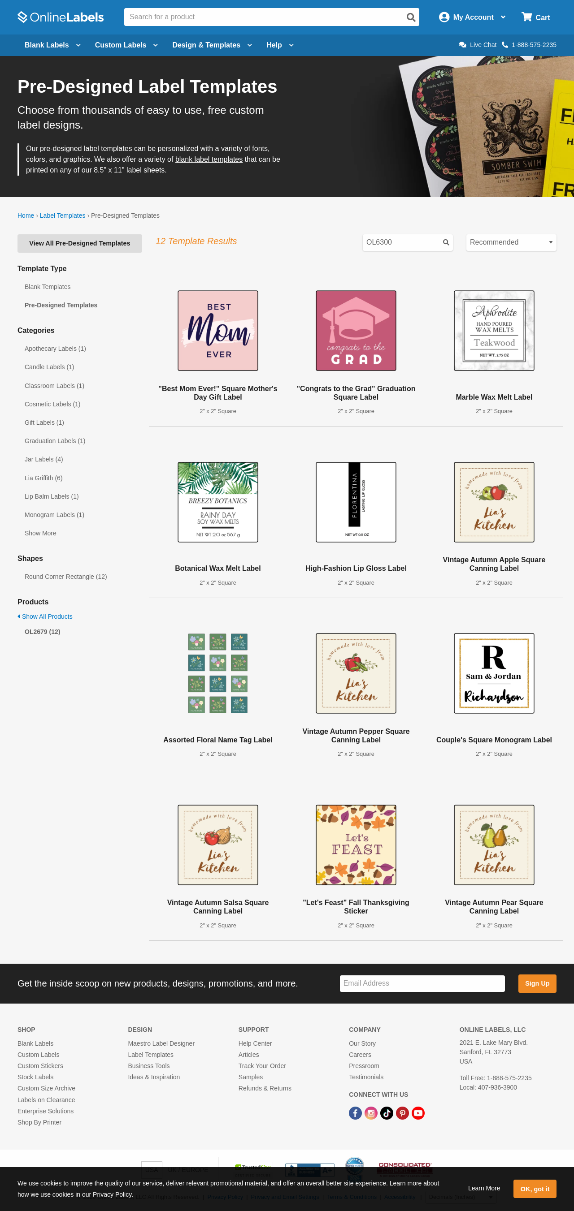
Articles (249, 1054)
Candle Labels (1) (49, 367)
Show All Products (45, 616)
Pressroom (364, 1065)
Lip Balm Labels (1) (52, 496)
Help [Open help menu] (280, 45)
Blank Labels (35, 1043)
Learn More (484, 1188)
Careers (360, 1054)
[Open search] (411, 17)
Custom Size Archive (46, 1088)
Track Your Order (262, 1065)
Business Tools (149, 1065)
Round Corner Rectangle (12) (66, 576)
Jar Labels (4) (44, 459)
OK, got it (535, 1189)
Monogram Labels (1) (54, 514)
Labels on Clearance (46, 1099)
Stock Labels (35, 1077)
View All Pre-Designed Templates (79, 243)
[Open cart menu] (536, 17)
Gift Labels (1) (44, 422)
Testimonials (366, 1077)
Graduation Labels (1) (55, 440)
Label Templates (63, 215)
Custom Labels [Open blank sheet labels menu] (126, 45)
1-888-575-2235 (529, 44)
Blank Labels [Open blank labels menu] (53, 45)
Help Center (255, 1043)
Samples (251, 1077)
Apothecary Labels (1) (55, 348)
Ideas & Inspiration (154, 1077)
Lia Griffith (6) (44, 478)
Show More (41, 533)
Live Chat (477, 45)
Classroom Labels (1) (54, 385)
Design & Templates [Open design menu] (212, 45)
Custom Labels (38, 1054)
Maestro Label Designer (161, 1043)
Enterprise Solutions (45, 1111)
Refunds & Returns (265, 1088)
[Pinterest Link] (403, 1112)
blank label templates (209, 159)
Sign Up (537, 983)
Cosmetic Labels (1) (53, 404)
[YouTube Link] (418, 1112)
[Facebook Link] (356, 1112)
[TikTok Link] (387, 1112)
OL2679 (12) (42, 631)
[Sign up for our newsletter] (422, 983)
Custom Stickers (40, 1065)
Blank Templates (47, 286)
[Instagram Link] (372, 1112)
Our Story (362, 1043)
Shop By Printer (39, 1122)
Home (25, 215)
